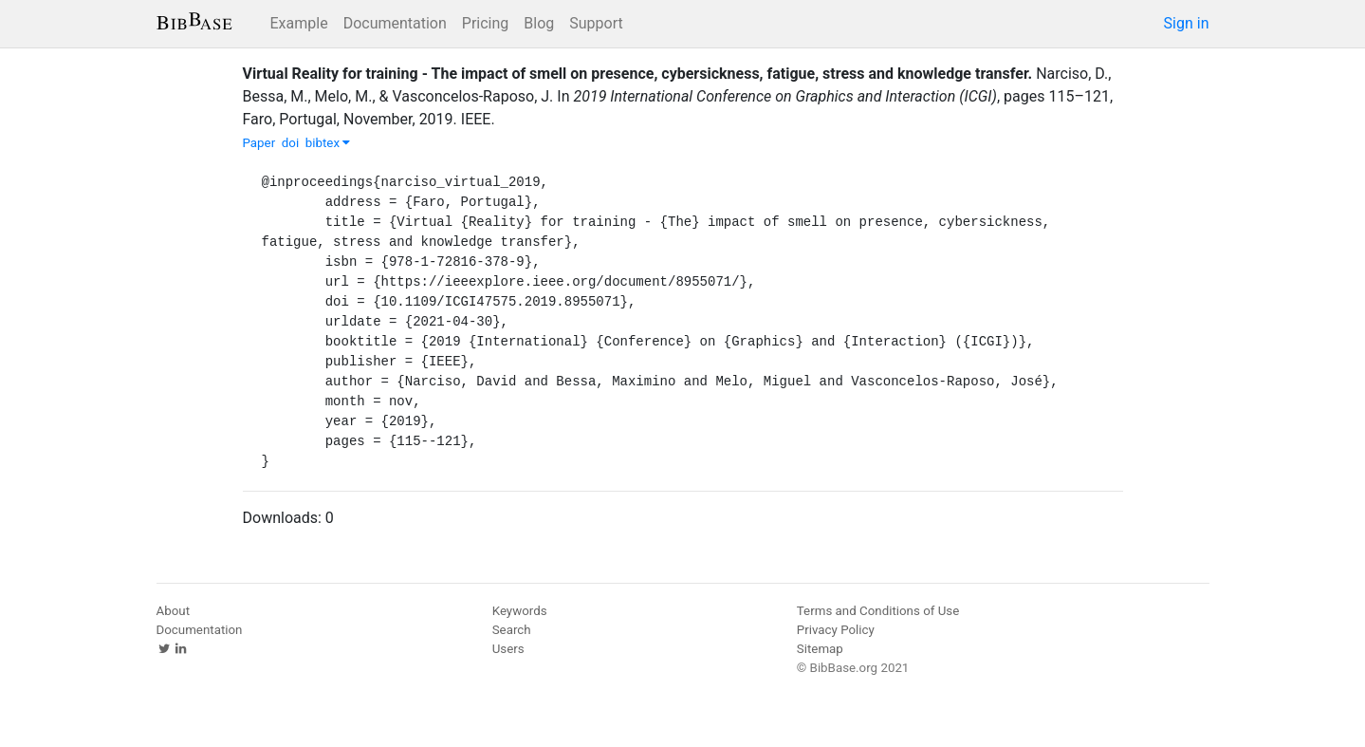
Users (508, 649)
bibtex (328, 143)
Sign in (1186, 23)
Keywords (519, 611)
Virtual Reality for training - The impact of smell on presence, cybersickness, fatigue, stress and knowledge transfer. (638, 74)
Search (511, 630)
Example (299, 23)
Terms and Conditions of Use (878, 611)
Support (595, 23)
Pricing (485, 23)
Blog (539, 23)
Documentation (395, 23)
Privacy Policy (836, 630)
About (174, 611)
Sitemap (820, 649)
